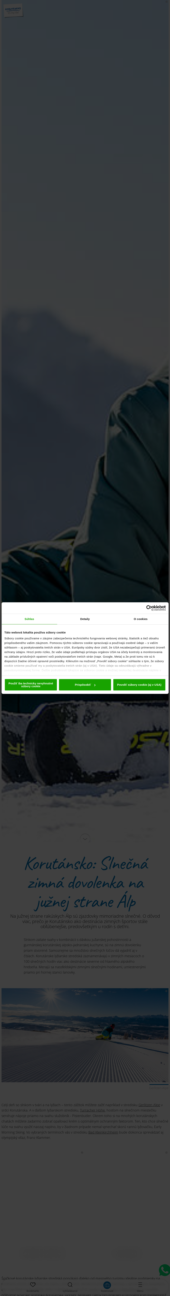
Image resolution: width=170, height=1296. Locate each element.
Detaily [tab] (85, 619)
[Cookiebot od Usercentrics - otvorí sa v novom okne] (149, 608)
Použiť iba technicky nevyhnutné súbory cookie (31, 685)
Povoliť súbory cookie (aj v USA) (139, 684)
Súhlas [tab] (29, 619)
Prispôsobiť (85, 684)
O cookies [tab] (141, 619)
